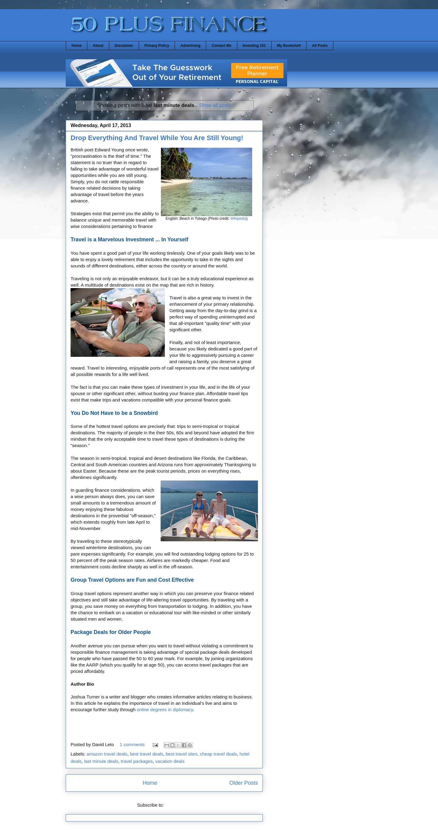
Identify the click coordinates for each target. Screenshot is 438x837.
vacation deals (170, 761)
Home (76, 45)
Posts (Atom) (178, 805)
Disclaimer (124, 45)
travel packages (137, 761)
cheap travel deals (218, 753)
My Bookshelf (289, 45)
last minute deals (101, 761)
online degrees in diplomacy (165, 709)
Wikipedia (238, 218)
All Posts (320, 45)
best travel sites (181, 753)
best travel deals (146, 753)
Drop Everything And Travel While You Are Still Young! (157, 138)
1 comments (132, 744)
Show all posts (215, 105)
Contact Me (221, 45)
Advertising (190, 45)
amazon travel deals (107, 753)
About (98, 45)
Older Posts (243, 783)
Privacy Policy (156, 45)
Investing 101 (254, 45)
